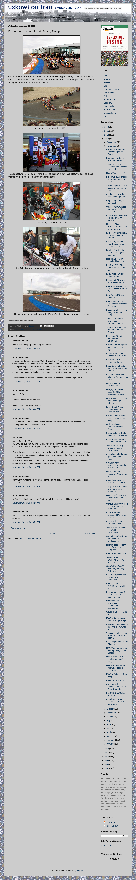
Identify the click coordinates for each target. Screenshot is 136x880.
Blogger (80, 871)
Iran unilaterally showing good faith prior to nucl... (117, 456)
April (109, 732)
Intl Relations (109, 99)
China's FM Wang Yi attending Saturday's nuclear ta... (116, 568)
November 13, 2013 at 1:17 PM (26, 381)
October (110, 709)
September (112, 713)
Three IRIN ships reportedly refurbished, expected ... (117, 166)
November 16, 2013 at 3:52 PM (26, 522)
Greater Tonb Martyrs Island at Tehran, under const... (117, 377)
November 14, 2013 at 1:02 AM (26, 428)
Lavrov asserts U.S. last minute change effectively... (116, 400)
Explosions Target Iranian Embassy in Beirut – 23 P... (115, 338)
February (111, 740)
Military (107, 79)
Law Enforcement (111, 89)
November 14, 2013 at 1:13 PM (26, 467)
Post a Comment (17, 528)
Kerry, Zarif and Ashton (116, 553)
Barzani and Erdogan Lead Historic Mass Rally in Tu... (115, 418)
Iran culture (19, 329)
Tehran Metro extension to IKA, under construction (116, 529)
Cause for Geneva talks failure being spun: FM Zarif (116, 497)
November (111, 146)
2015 (106, 131)
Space (106, 86)
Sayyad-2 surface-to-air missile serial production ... (116, 538)
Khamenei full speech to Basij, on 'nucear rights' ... (116, 312)
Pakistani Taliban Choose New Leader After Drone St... (116, 686)
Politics (107, 96)
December (111, 142)
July (109, 720)
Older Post (90, 534)
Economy (108, 103)
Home (52, 534)
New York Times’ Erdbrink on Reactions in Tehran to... (116, 226)
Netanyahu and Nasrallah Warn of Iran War (116, 473)
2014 (106, 135)
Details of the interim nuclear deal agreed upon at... (115, 252)
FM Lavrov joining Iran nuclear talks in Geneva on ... (116, 577)
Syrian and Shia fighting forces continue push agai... (116, 347)
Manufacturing (110, 113)
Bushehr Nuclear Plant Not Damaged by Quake (116, 151)
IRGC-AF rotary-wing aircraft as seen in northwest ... (115, 667)
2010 (106, 756)
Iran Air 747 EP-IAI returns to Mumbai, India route (115, 701)
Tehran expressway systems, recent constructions (114, 447)
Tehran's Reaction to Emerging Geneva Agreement (115, 559)
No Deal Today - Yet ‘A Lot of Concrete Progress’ (116, 547)
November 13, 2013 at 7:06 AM (26, 348)
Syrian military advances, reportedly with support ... (116, 465)
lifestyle (42, 329)
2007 (106, 768)
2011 (106, 753)
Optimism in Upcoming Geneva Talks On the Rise (116, 426)
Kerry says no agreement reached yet (115, 585)
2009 (106, 760)
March (110, 736)
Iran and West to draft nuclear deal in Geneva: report (115, 594)
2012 (106, 749)
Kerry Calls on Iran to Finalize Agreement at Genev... (116, 368)
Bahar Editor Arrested (115, 680)
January (110, 744)
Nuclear (107, 82)
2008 (106, 764)
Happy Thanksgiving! (115, 173)
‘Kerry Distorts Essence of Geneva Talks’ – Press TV (116, 488)
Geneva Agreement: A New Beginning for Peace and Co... (116, 243)
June (109, 724)
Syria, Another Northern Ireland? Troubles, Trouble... (116, 329)
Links (106, 116)
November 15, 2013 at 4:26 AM (26, 503)
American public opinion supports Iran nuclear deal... (116, 187)
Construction (109, 106)
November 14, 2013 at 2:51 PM (26, 486)
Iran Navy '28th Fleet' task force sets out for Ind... (116, 267)
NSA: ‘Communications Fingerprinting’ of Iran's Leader (117, 650)
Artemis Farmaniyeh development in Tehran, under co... (115, 321)
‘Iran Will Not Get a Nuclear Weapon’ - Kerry (115, 659)
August (110, 717)
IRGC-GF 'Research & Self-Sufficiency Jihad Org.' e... (116, 288)
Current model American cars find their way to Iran (117, 626)
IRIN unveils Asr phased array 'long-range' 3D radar (116, 179)
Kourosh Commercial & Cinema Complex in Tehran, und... (116, 235)
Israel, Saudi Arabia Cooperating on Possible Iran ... (114, 409)
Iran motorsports (31, 329)
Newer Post (13, 534)
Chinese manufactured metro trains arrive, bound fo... (116, 209)
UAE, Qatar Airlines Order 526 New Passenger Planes (115, 391)
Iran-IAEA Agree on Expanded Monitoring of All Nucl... (116, 514)
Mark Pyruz (111, 822)
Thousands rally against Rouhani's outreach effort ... (116, 635)
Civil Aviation (109, 93)
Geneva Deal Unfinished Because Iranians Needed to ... (117, 506)
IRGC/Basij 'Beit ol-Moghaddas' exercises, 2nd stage (117, 303)
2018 (106, 127)
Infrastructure (109, 109)
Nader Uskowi (112, 826)
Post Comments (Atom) (30, 538)
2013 (106, 139)
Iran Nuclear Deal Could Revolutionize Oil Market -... (116, 217)
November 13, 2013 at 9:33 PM (26, 409)
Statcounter (106, 846)
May (109, 728)
